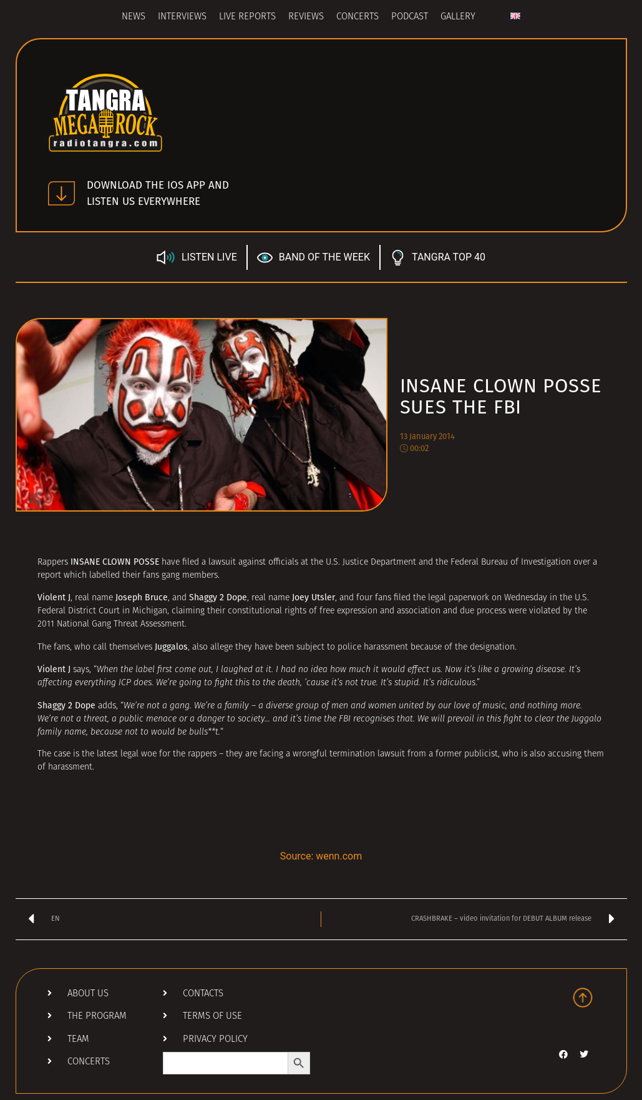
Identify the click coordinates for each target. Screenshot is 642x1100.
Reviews (306, 17)
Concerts (357, 17)
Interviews (182, 17)
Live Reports (247, 17)
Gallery (457, 17)
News (133, 17)
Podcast (409, 17)
